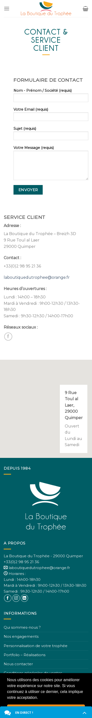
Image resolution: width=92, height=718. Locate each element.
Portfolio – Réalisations (24, 654)
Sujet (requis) (50, 135)
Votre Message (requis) (50, 165)
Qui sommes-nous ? (22, 627)
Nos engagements (21, 636)
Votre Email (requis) (50, 115)
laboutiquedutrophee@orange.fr (37, 277)
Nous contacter (18, 664)
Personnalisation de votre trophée (35, 645)
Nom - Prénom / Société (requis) (50, 97)
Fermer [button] (46, 709)
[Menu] (7, 8)
